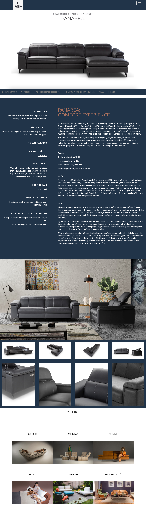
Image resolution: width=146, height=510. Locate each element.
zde (44, 220)
